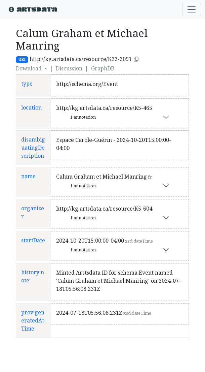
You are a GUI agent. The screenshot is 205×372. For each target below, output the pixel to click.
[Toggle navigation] (191, 9)
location (31, 107)
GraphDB (103, 68)
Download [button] (29, 68)
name (28, 176)
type (27, 83)
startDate (33, 240)
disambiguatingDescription (33, 147)
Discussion (69, 68)
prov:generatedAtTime (32, 320)
